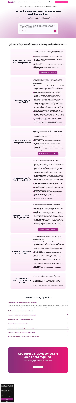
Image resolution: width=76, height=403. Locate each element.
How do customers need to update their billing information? (38, 319)
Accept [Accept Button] (7, 399)
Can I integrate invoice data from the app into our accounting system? (38, 328)
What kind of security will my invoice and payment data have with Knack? (38, 336)
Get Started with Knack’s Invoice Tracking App (48, 229)
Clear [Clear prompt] (21, 31)
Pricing (39, 1)
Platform (26, 1)
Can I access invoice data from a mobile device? (38, 323)
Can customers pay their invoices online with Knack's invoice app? (38, 315)
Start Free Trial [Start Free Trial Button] (38, 367)
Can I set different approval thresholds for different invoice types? (38, 302)
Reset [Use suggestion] (24, 31)
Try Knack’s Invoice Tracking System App (48, 72)
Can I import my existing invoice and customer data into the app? (38, 332)
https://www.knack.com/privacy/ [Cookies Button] (6, 396)
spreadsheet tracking (38, 63)
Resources (33, 1)
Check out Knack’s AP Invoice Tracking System (48, 153)
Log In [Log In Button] (52, 1)
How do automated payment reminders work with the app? (38, 310)
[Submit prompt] (55, 31)
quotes (61, 64)
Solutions (20, 1)
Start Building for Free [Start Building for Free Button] (61, 1)
